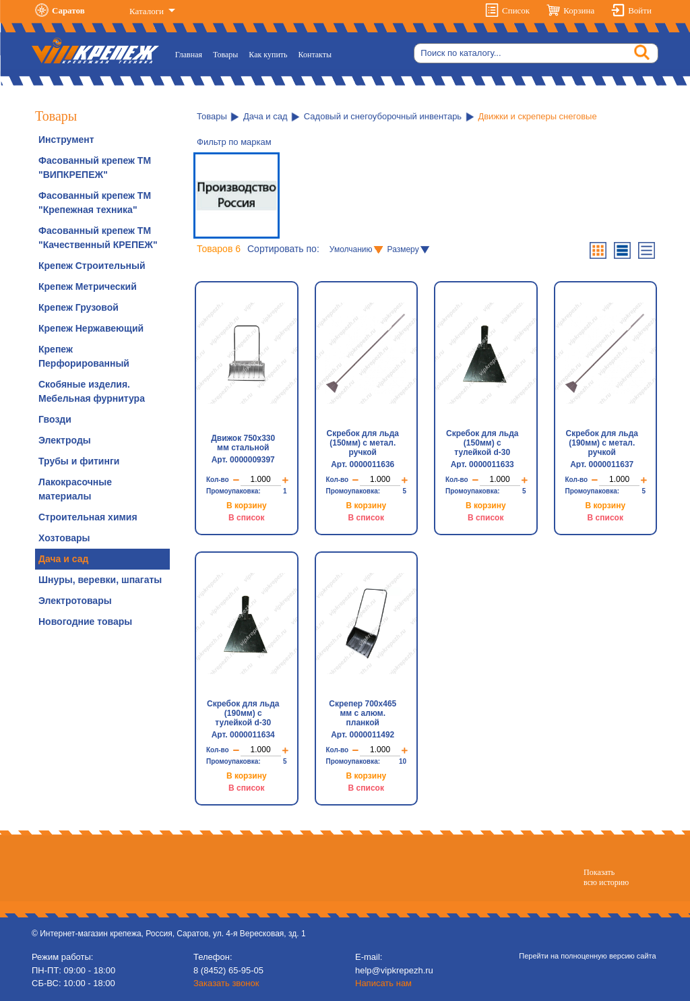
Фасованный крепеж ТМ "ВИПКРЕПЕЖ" (94, 167)
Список (516, 10)
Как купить (268, 54)
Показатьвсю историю (606, 877)
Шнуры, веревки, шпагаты (100, 579)
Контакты (315, 54)
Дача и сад (63, 558)
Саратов (68, 10)
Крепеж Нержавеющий (91, 328)
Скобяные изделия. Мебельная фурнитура (91, 391)
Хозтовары (64, 538)
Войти (640, 10)
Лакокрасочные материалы (75, 489)
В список (246, 517)
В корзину (246, 505)
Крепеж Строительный (92, 265)
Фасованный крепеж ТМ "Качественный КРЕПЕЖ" (98, 237)
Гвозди (54, 419)
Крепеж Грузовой (78, 307)
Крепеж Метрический (87, 286)
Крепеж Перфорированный (83, 356)
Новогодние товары (85, 621)
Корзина (578, 10)
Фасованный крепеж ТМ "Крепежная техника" (94, 202)
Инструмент (66, 139)
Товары (225, 54)
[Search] (536, 53)
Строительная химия (87, 517)
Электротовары (75, 600)
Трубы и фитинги (78, 461)
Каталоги (147, 11)
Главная (191, 53)
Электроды (64, 440)
